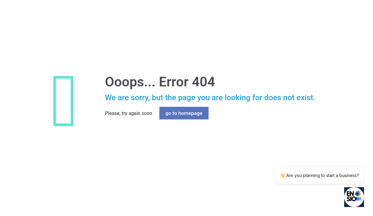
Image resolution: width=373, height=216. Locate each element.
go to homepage (183, 113)
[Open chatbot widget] (354, 197)
